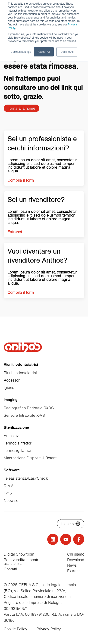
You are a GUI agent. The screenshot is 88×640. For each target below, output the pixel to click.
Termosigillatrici (17, 450)
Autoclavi (11, 436)
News (72, 565)
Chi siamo (75, 554)
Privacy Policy (49, 629)
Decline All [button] (66, 51)
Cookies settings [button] (21, 51)
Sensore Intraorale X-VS (24, 415)
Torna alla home (21, 108)
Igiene (9, 387)
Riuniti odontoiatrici (20, 373)
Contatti (10, 569)
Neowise (11, 500)
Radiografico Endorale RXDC (29, 408)
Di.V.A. (9, 486)
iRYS (8, 493)
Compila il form (20, 180)
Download (75, 560)
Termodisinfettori (18, 443)
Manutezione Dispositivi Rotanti (30, 458)
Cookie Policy (15, 629)
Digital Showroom (19, 554)
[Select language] (70, 523)
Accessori (12, 380)
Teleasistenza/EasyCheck (26, 478)
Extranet (14, 232)
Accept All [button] (44, 51)
